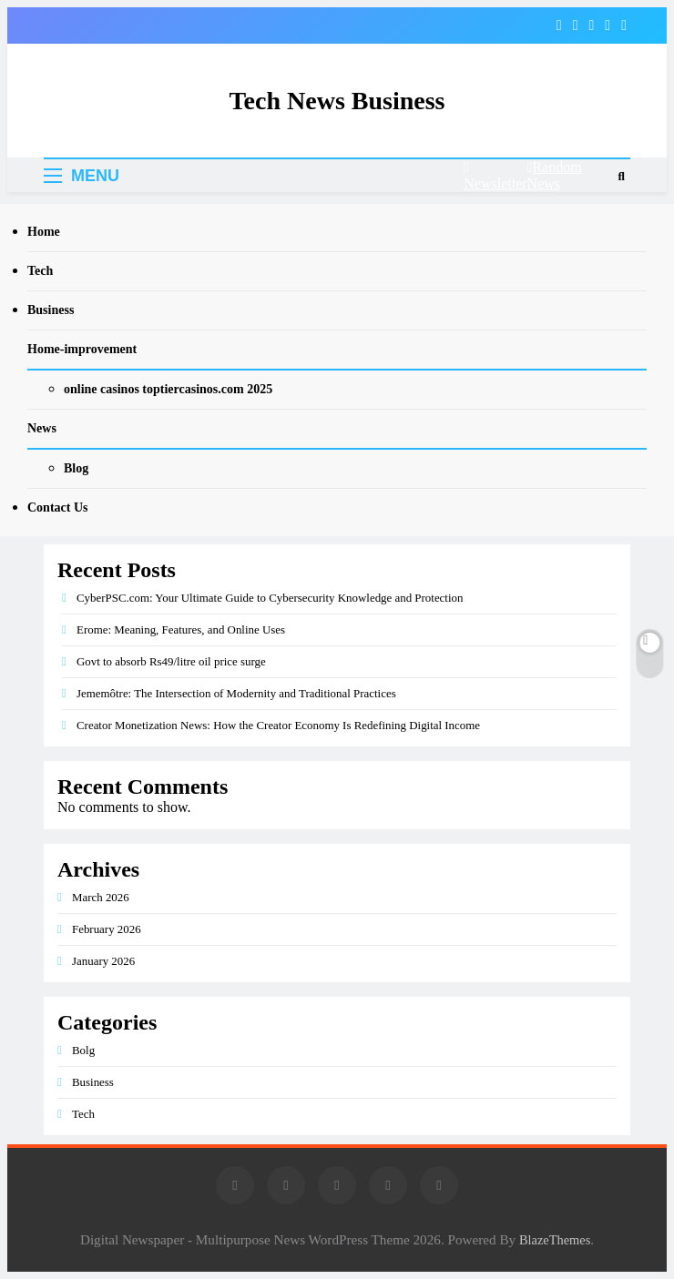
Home (43, 232)
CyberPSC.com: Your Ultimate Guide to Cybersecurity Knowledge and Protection (270, 597)
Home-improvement (82, 349)
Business (50, 310)
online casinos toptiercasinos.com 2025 (168, 389)
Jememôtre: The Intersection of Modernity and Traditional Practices (236, 693)
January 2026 (103, 961)
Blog (76, 468)
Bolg (83, 1050)
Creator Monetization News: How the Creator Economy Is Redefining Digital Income (278, 725)
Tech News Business (336, 100)
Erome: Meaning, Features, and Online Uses (181, 629)
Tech (40, 271)
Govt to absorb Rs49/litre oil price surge (171, 661)
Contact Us (57, 507)
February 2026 (106, 929)
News (41, 428)
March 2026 (100, 897)
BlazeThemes (554, 1240)
